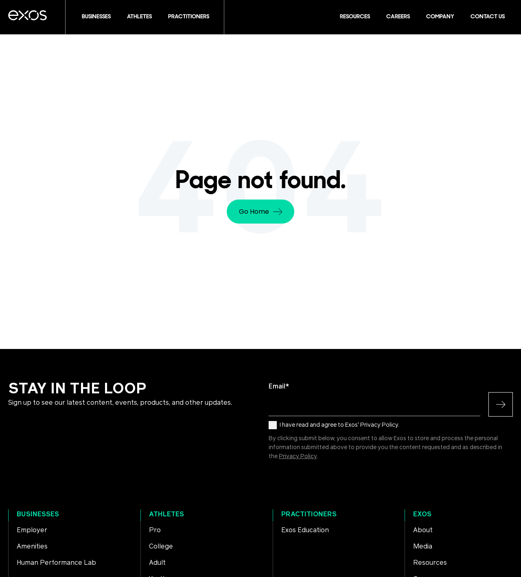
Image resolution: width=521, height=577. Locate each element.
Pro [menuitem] (155, 530)
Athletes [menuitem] (166, 514)
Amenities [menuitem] (32, 546)
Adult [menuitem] (157, 562)
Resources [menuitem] (430, 562)
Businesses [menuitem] (38, 514)
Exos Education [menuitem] (305, 530)
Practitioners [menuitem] (309, 514)
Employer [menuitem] (32, 530)
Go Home (260, 211)
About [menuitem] (423, 530)
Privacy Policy (298, 456)
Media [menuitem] (422, 546)
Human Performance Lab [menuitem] (56, 562)
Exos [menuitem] (422, 514)
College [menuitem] (161, 546)
